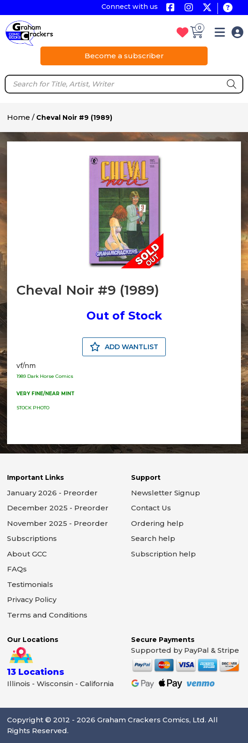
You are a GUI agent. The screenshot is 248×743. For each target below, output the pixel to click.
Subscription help (163, 553)
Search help (153, 538)
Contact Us (151, 507)
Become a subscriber (124, 55)
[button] (220, 34)
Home (18, 117)
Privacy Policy (31, 599)
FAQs (17, 568)
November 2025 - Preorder (57, 523)
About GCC (27, 553)
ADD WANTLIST (124, 347)
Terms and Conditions (47, 614)
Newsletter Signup (165, 492)
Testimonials (30, 584)
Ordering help (157, 523)
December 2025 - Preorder (57, 507)
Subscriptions (32, 538)
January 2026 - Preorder (52, 492)
